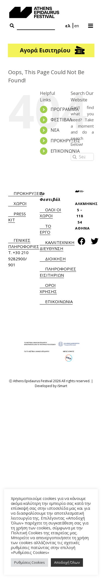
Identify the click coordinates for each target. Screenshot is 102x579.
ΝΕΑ (55, 130)
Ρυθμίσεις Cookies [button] (29, 562)
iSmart (62, 386)
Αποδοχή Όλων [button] (67, 562)
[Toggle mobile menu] (91, 24)
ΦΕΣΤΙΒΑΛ (61, 120)
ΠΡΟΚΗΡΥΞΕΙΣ (65, 141)
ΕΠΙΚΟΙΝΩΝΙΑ (65, 151)
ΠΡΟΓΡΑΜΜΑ (65, 109)
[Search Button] (12, 26)
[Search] (36, 26)
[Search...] (82, 157)
